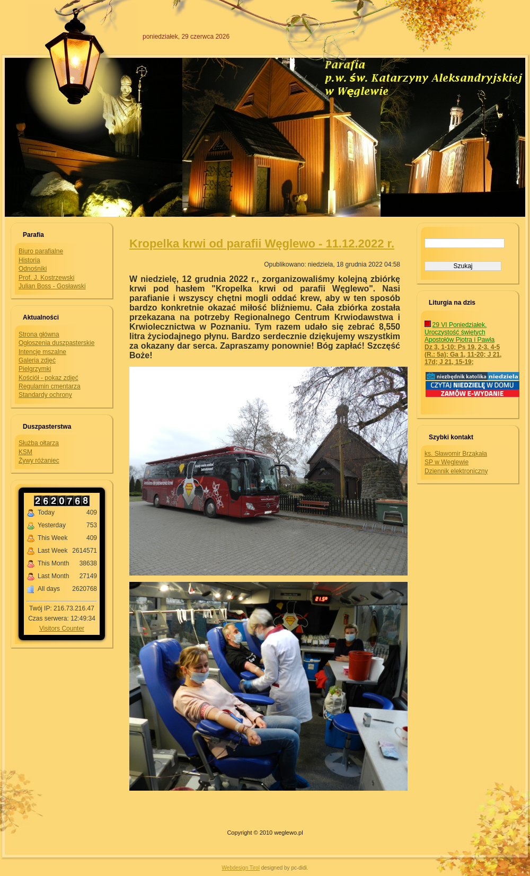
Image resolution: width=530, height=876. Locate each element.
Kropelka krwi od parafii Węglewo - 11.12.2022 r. (261, 243)
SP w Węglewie (447, 462)
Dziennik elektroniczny (456, 471)
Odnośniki (33, 268)
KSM (25, 452)
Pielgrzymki (35, 369)
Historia (29, 260)
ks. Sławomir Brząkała (456, 453)
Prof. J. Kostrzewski (46, 277)
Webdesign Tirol (241, 868)
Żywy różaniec (39, 460)
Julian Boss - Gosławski (52, 286)
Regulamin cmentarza (50, 386)
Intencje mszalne (42, 352)
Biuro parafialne (41, 251)
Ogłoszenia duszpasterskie (56, 343)
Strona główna (39, 334)
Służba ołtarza (39, 443)
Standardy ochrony (45, 395)
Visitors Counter (61, 628)
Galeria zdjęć (37, 360)
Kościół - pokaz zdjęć (48, 378)
